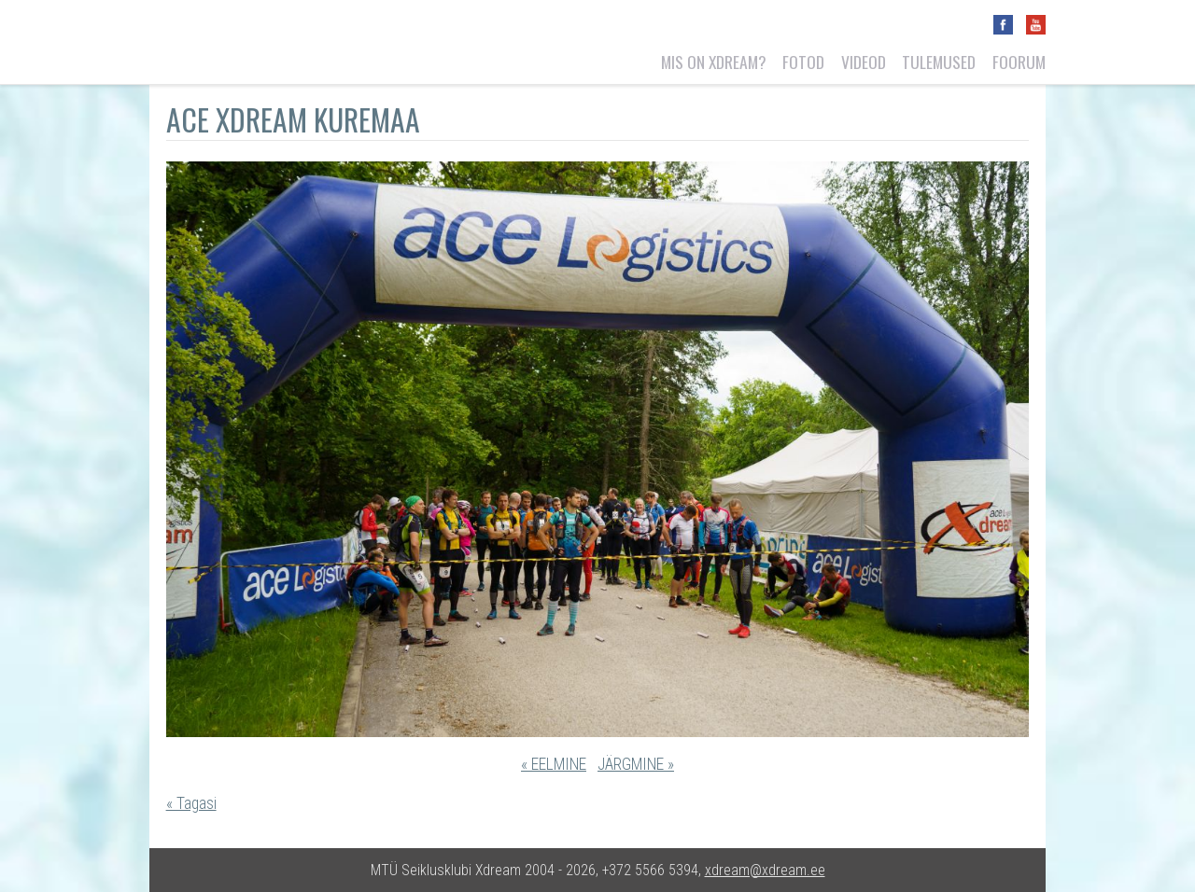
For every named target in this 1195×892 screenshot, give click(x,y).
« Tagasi (191, 803)
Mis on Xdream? (713, 61)
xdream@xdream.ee (765, 870)
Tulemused (939, 61)
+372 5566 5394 (650, 870)
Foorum (1019, 61)
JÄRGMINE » (636, 764)
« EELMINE (553, 764)
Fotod (803, 61)
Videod (863, 61)
